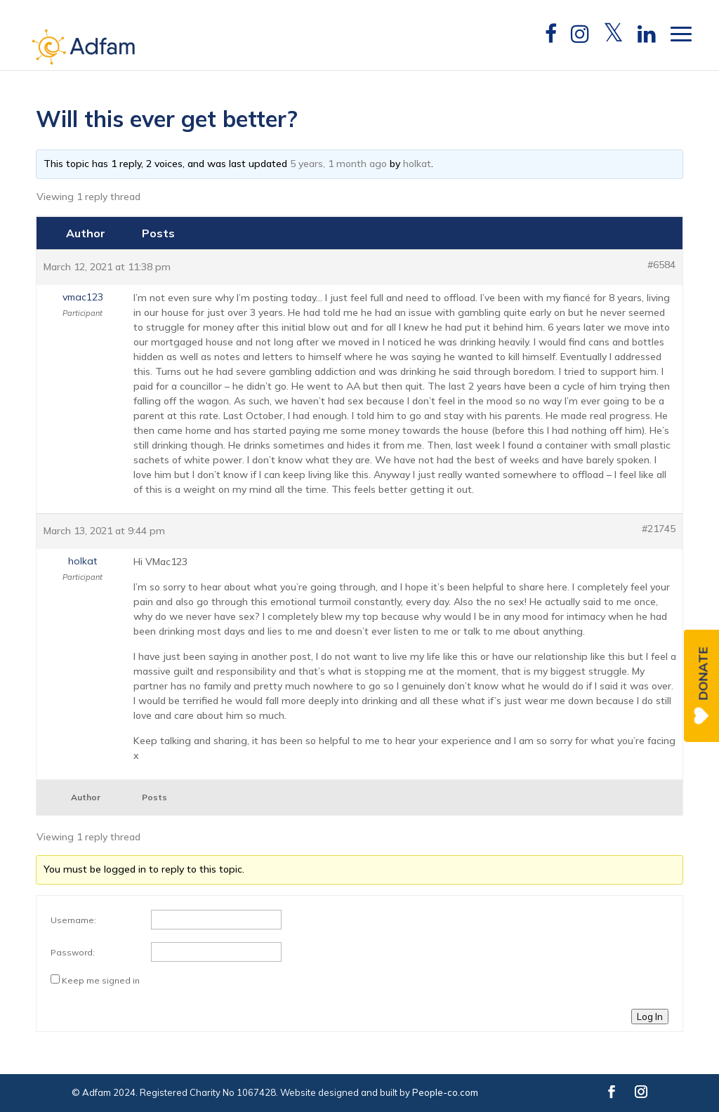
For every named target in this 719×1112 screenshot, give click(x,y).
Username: (73, 920)
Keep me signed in (101, 980)
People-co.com (445, 1092)
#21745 (658, 528)
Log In (650, 1016)
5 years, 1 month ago (338, 163)
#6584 (661, 264)
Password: (73, 952)
